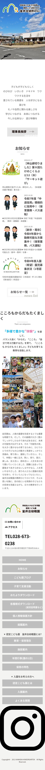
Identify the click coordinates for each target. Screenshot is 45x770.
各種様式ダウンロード (22, 604)
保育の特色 (22, 667)
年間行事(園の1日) (22, 658)
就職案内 (22, 624)
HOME (22, 560)
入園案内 (22, 692)
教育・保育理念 (22, 640)
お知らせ (22, 568)
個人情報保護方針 (22, 616)
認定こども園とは (22, 683)
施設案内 (22, 649)
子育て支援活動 (22, 586)
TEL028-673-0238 (17, 539)
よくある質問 (22, 700)
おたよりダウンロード (22, 595)
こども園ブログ (22, 577)
